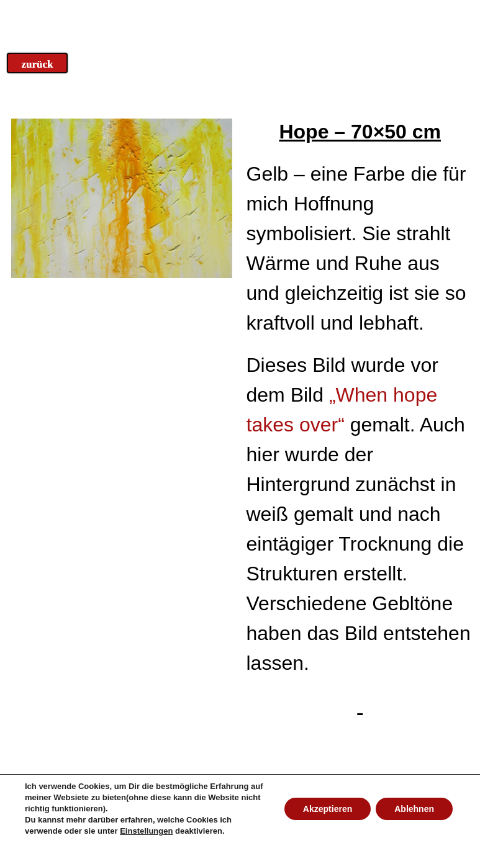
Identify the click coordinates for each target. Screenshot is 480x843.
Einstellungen (146, 831)
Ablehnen (414, 809)
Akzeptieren (327, 809)
